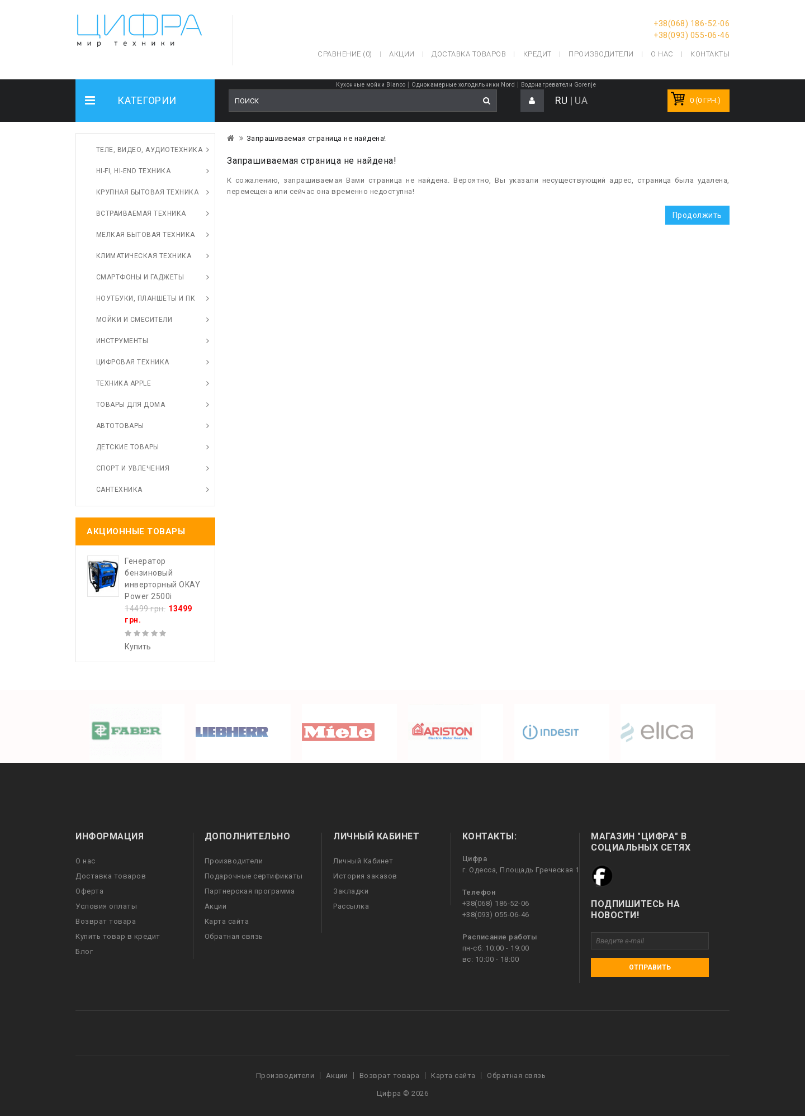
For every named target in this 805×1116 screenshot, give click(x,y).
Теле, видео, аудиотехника (149, 150)
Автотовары (120, 426)
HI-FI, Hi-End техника (133, 171)
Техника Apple (123, 383)
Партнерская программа (250, 891)
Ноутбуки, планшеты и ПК (146, 298)
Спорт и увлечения (133, 468)
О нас (85, 861)
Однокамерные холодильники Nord (463, 85)
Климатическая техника (144, 256)
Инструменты (122, 341)
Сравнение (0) (345, 54)
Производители (601, 54)
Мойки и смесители (134, 320)
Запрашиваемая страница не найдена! (316, 138)
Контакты (710, 54)
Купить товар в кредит (117, 936)
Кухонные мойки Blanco (371, 85)
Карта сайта (227, 921)
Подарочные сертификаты (254, 876)
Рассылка (351, 906)
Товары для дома (130, 405)
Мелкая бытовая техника (145, 235)
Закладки (350, 891)
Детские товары (127, 447)
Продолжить (697, 215)
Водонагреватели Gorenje (558, 85)
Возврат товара (105, 921)
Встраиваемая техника (141, 213)
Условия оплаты (106, 906)
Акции (216, 906)
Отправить (650, 967)
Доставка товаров (110, 876)
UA (581, 100)
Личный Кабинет (363, 861)
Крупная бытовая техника (147, 192)
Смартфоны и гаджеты (140, 277)
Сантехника (119, 489)
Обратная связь (234, 936)
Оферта (89, 891)
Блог (84, 951)
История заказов (365, 876)
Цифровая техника (132, 362)
